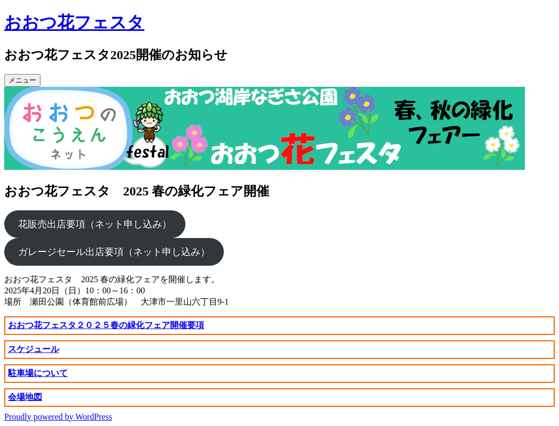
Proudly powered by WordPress (58, 416)
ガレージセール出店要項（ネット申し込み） (114, 252)
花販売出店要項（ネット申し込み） (95, 224)
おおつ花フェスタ (74, 22)
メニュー (22, 80)
